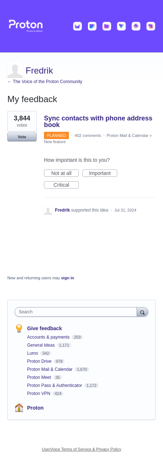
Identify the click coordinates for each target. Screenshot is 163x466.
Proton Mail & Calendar (127, 135)
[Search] (142, 311)
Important (103, 173)
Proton (35, 408)
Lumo (33, 353)
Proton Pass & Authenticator (55, 385)
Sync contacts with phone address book (98, 121)
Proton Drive (40, 361)
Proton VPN (39, 393)
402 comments (88, 135)
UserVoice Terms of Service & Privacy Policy (81, 449)
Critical (66, 185)
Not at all (65, 173)
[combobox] (77, 311)
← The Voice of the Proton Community (44, 81)
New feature (55, 141)
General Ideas (41, 345)
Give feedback (44, 328)
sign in (67, 278)
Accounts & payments (49, 337)
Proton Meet (39, 377)
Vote (22, 137)
